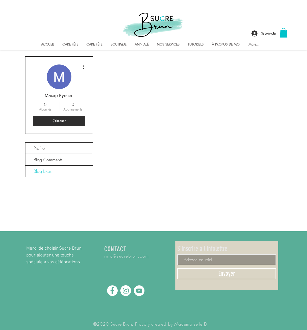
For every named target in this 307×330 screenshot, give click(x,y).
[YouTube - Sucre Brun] (139, 290)
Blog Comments (48, 160)
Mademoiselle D (190, 324)
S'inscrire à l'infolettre (202, 248)
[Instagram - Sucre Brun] (125, 290)
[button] (284, 33)
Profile (39, 148)
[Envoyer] (226, 273)
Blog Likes (42, 171)
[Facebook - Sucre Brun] (112, 290)
